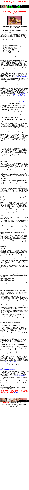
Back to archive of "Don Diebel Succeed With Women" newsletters (14, 395)
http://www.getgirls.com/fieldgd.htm (17, 353)
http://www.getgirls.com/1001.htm (20, 76)
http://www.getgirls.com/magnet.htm (17, 375)
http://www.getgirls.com (23, 101)
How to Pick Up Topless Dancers (21, 95)
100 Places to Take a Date (17, 94)
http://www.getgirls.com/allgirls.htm (12, 361)
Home (14, 396)
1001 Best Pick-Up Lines (8, 96)
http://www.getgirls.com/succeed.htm (7, 369)
